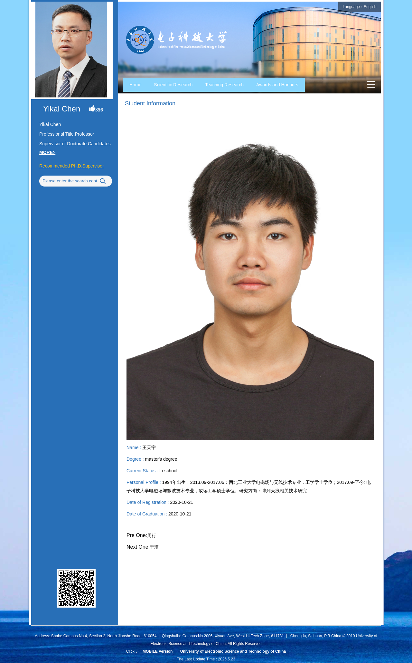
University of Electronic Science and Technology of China (233, 651)
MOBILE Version (158, 651)
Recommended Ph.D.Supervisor (71, 165)
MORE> (47, 152)
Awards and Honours (277, 84)
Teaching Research (224, 84)
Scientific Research (173, 84)
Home (135, 84)
